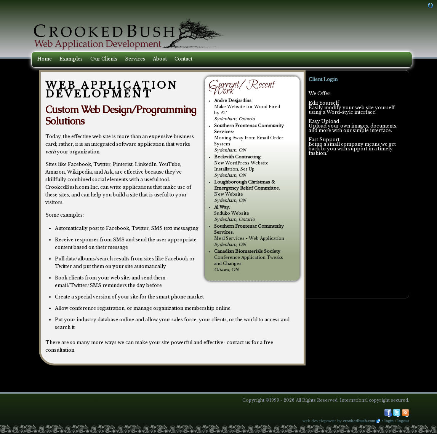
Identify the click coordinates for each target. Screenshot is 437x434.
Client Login (323, 79)
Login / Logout (396, 421)
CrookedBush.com (359, 421)
